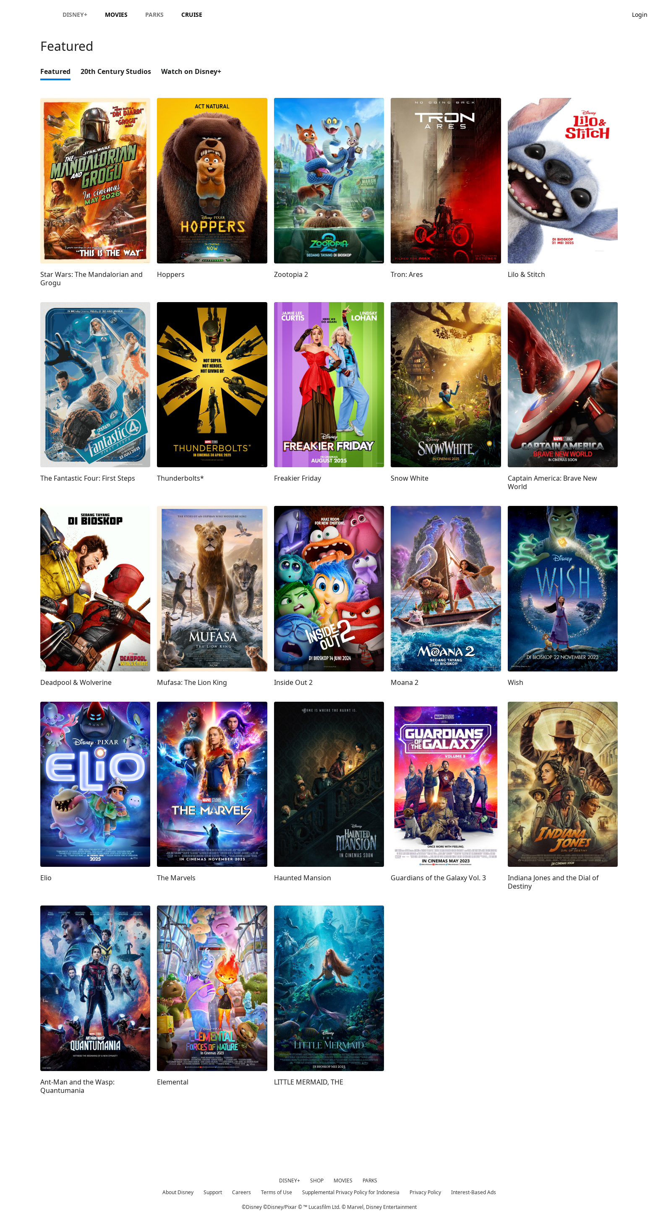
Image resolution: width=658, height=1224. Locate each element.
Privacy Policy (425, 1192)
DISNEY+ (289, 1180)
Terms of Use (276, 1192)
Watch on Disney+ (191, 71)
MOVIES (343, 1180)
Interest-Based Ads (473, 1192)
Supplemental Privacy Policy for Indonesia (351, 1192)
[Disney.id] (30, 14)
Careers (241, 1192)
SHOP (317, 1180)
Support (213, 1192)
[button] (644, 14)
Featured (55, 71)
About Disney (177, 1192)
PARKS (370, 1180)
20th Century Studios (116, 71)
